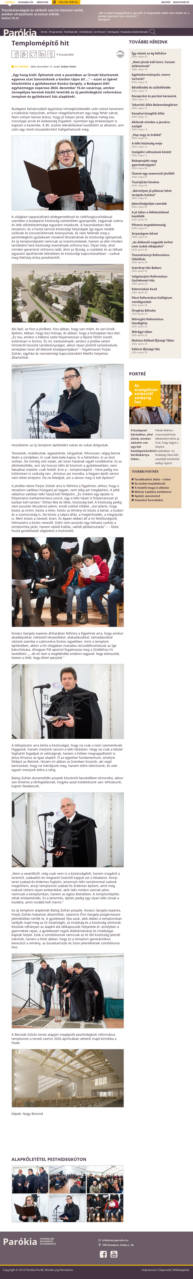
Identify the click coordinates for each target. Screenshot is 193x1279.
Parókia (19, 33)
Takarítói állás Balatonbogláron (155, 105)
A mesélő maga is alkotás (152, 487)
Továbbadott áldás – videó (152, 479)
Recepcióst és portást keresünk (154, 96)
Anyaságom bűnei (145, 233)
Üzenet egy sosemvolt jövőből (153, 173)
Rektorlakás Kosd (144, 289)
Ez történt (22, 66)
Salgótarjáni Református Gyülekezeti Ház (149, 278)
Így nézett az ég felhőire (149, 53)
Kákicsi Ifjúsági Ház (146, 349)
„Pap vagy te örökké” (147, 135)
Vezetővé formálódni (149, 500)
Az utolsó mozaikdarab (150, 483)
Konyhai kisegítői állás (148, 113)
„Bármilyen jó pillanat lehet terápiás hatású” (152, 193)
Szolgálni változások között (151, 152)
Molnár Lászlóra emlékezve (153, 492)
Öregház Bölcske (144, 310)
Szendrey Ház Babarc (147, 268)
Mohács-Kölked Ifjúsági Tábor (153, 340)
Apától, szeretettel (147, 496)
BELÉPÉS (166, 2)
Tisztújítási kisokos (145, 182)
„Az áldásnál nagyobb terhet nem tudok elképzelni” (152, 244)
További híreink (148, 42)
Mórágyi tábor (142, 332)
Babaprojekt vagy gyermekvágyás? (144, 163)
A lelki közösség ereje (147, 143)
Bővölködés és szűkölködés (151, 87)
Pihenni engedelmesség (149, 225)
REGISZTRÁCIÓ (181, 2)
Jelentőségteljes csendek (149, 204)
